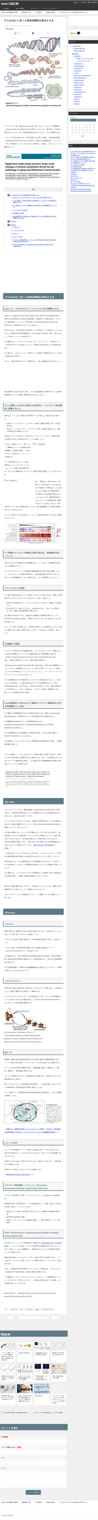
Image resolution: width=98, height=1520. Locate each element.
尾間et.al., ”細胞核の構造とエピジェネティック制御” (25, 1112)
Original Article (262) (79, 48)
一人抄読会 (5, 8)
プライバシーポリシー (50, 8)
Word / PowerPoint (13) (80, 77)
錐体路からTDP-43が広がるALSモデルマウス (58, 1335)
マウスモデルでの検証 (20, 210)
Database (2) (77, 94)
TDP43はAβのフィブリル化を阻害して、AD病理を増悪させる (41, 1359)
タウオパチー (14, 1290)
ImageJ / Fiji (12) (78, 82)
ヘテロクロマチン (19, 230)
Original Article (9, 29)
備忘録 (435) (75, 53)
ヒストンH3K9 (17, 236)
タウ (21, 1290)
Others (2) (77, 103)
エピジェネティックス (48, 1290)
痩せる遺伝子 (39, 1377)
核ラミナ (16, 233)
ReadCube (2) (78, 96)
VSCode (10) (77, 70)
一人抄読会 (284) (76, 46)
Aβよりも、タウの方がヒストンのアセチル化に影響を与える (32, 197)
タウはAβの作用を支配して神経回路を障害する (15, 1394)
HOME (11, 12)
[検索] (18, 1489)
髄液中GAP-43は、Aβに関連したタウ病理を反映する (8, 1359)
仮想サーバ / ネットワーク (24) (85, 58)
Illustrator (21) (78, 87)
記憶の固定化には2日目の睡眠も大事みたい (41, 1335)
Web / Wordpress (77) (80, 92)
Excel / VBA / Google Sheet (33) (82, 75)
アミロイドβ (29, 1290)
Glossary (13, 225)
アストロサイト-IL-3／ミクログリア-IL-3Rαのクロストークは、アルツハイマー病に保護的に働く (58, 1380)
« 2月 (82, 135)
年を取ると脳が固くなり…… (25, 1335)
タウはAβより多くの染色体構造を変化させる (25, 195)
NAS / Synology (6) (79, 66)
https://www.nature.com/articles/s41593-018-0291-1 (20, 761)
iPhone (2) (77, 101)
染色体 (37, 1290)
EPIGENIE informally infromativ (17, 1157)
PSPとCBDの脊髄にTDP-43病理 (58, 1358)
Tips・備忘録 (20, 8)
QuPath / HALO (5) (79, 85)
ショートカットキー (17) (83, 60)
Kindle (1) (76, 99)
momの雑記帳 (10, 3)
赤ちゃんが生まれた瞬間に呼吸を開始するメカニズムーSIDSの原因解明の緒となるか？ (25, 1379)
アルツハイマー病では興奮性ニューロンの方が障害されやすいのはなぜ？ (50, 1394)
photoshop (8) (78, 89)
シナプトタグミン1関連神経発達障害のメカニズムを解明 (25, 1359)
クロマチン (16, 227)
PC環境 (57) (77, 56)
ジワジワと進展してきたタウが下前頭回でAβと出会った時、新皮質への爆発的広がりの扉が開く (8, 1337)
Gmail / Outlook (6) (79, 80)
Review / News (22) (79, 50)
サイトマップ (35, 8)
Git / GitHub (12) (78, 68)
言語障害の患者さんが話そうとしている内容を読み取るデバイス (8, 1378)
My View (13, 221)
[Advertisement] (33, 115)
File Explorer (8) (78, 63)
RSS (75, 33)
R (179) (76, 73)
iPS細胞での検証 (18, 213)
